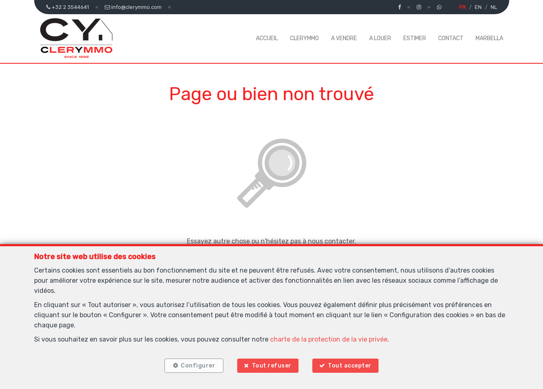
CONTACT (450, 38)
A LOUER (380, 38)
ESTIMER (414, 38)
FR (462, 7)
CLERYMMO (304, 38)
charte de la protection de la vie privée (328, 339)
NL (494, 7)
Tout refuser (272, 365)
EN (478, 7)
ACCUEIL (267, 38)
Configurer (198, 365)
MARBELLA (489, 38)
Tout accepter (350, 365)
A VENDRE (344, 38)
